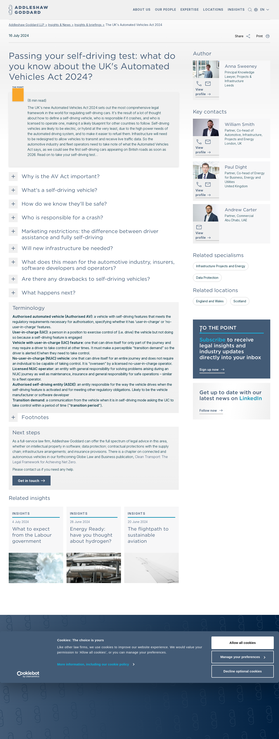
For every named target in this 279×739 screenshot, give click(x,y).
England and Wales (210, 301)
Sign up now (212, 369)
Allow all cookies (243, 699)
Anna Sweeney (241, 66)
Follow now (211, 410)
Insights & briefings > (90, 25)
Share (239, 36)
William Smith (239, 124)
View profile (201, 92)
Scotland (239, 301)
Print (259, 36)
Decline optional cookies (242, 727)
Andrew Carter (241, 209)
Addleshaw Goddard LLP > (28, 25)
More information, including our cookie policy (93, 720)
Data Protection (207, 277)
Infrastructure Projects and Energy (220, 266)
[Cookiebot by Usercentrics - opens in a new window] (28, 730)
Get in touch (32, 481)
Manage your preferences (242, 713)
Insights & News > (61, 25)
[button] (142, 10)
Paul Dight (236, 167)
